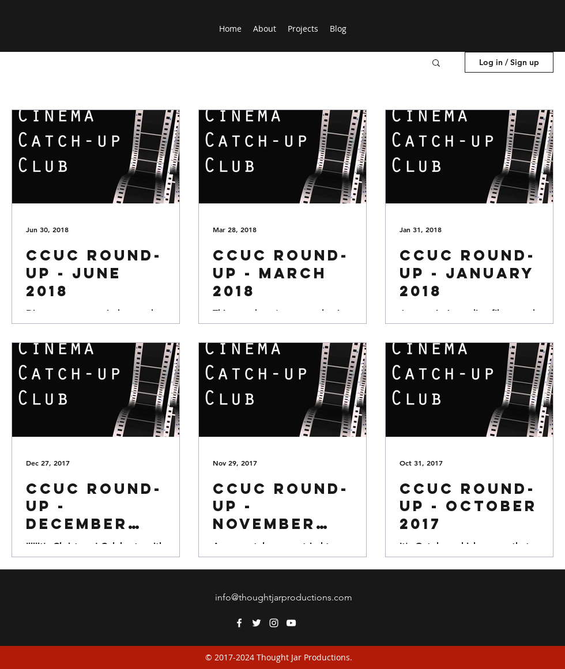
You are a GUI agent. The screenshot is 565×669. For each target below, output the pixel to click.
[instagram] (274, 623)
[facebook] (239, 623)
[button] (436, 64)
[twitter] (256, 623)
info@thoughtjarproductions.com (283, 597)
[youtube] (291, 623)
